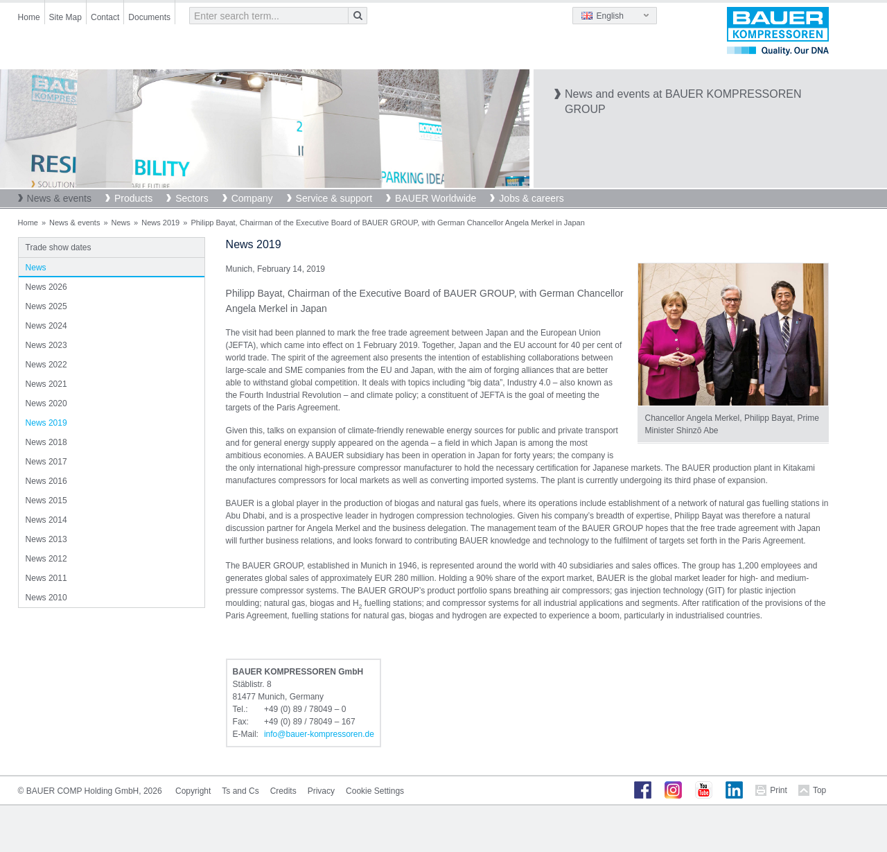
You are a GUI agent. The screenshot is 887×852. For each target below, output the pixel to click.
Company (252, 198)
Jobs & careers (531, 198)
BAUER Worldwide (435, 198)
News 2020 (46, 403)
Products (133, 198)
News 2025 (46, 306)
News (121, 222)
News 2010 (46, 597)
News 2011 (46, 578)
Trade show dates (58, 247)
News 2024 (46, 326)
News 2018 (46, 442)
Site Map (65, 17)
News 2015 (46, 500)
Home (29, 17)
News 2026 (46, 287)
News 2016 (46, 481)
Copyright (193, 791)
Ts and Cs (240, 791)
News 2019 (160, 222)
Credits (283, 791)
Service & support (334, 198)
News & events (59, 198)
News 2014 (46, 520)
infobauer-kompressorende (319, 734)
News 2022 (46, 365)
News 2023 (46, 345)
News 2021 (46, 384)
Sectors (191, 198)
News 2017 (46, 462)
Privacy (321, 791)
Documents (149, 17)
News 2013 (46, 539)
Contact (105, 17)
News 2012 (46, 559)
